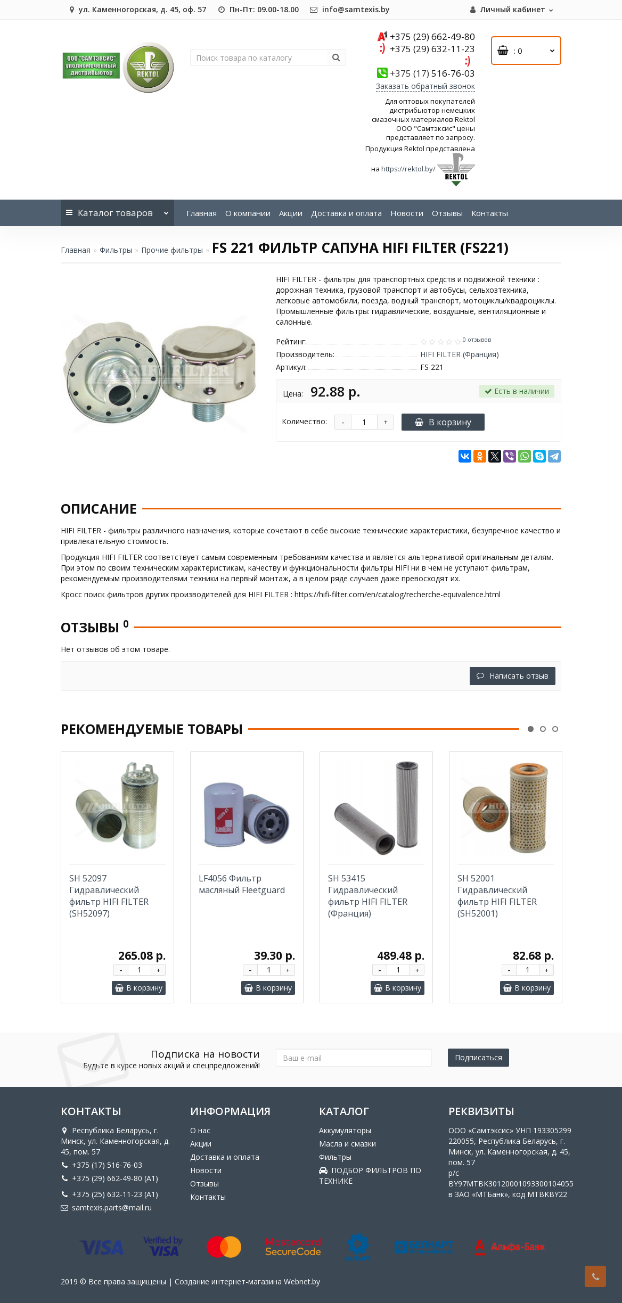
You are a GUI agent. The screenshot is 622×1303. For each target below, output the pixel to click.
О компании (248, 213)
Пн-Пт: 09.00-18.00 (258, 9)
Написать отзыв (513, 676)
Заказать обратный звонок (425, 86)
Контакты (489, 213)
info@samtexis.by (349, 9)
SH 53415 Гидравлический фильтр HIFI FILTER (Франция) (367, 895)
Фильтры (116, 250)
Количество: (304, 421)
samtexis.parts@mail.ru (106, 1207)
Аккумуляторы (345, 1130)
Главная (201, 213)
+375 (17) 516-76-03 (101, 1165)
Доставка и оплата (346, 213)
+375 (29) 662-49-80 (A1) (109, 1178)
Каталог (117, 209)
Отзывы (447, 213)
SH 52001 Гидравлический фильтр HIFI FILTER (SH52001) (497, 895)
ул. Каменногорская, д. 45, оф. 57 (136, 9)
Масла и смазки (347, 1144)
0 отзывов (477, 339)
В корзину (443, 422)
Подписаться (478, 1057)
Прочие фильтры (172, 250)
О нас (200, 1130)
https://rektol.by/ (408, 169)
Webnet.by (302, 1281)
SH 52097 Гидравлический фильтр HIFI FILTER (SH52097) (109, 895)
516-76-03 (432, 73)
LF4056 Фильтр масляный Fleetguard (242, 884)
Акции (290, 213)
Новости (406, 213)
